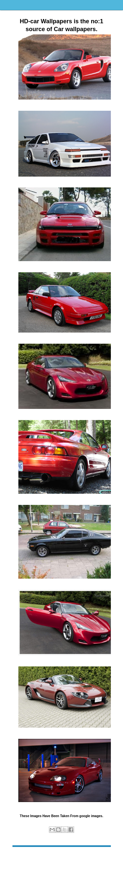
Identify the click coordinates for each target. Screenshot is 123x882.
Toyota (74, 836)
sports (61, 836)
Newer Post (23, 856)
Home (62, 856)
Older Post (101, 856)
